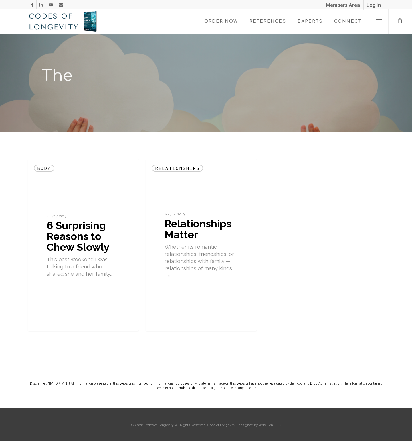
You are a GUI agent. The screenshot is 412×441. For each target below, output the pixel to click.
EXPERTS (310, 21)
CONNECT (348, 21)
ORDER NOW (221, 21)
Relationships (177, 168)
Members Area (343, 5)
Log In (374, 5)
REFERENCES (267, 21)
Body (44, 168)
